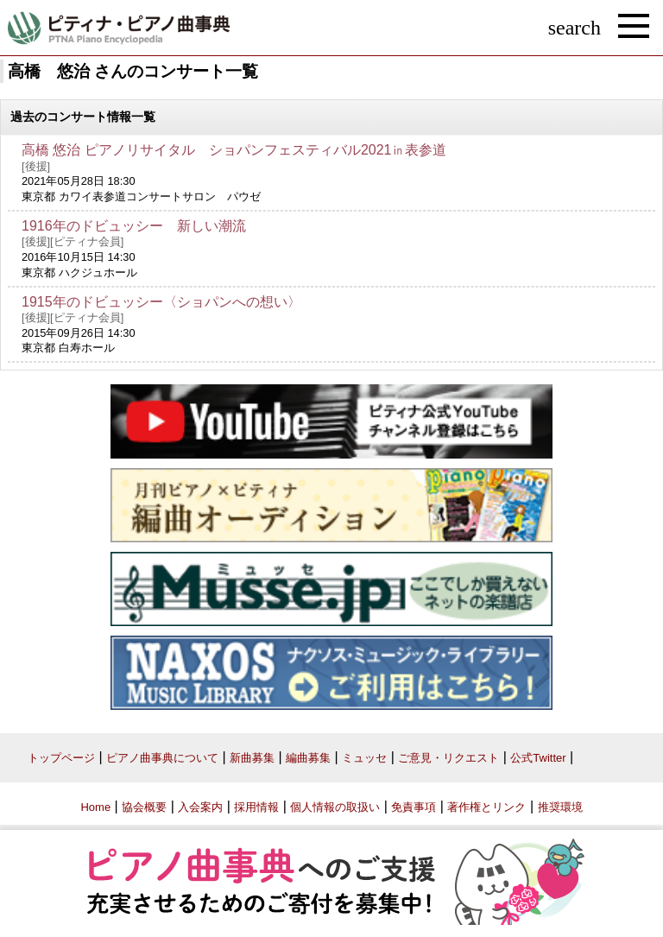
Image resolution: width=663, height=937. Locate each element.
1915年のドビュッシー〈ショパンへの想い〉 (161, 301)
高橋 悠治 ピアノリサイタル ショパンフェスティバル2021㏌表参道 (234, 149)
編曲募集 (308, 757)
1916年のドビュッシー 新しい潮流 (134, 225)
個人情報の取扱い (335, 807)
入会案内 (200, 807)
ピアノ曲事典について (162, 757)
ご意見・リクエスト (448, 757)
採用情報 (256, 807)
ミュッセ (364, 757)
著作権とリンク (486, 807)
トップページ (61, 757)
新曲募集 (252, 757)
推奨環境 (560, 807)
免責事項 (413, 807)
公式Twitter (537, 757)
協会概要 (144, 807)
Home (95, 807)
